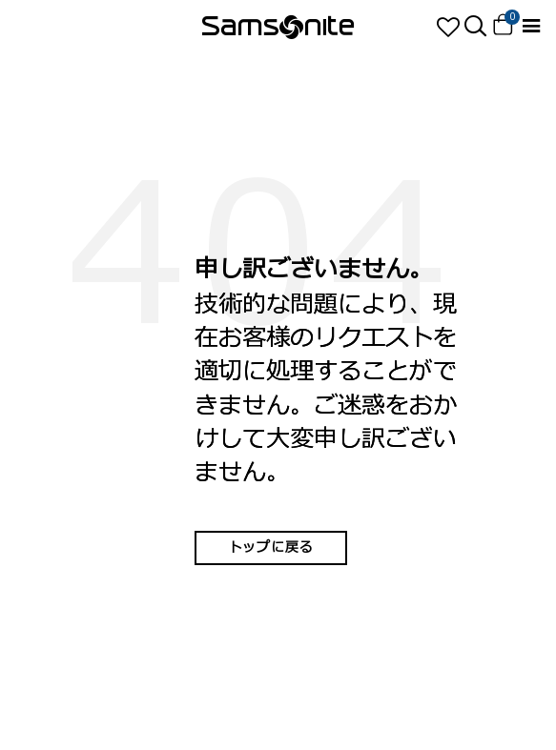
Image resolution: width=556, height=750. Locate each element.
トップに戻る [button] (271, 547)
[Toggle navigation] (531, 26)
